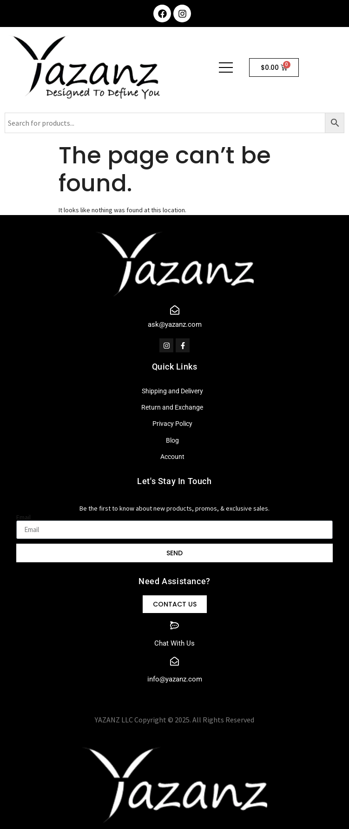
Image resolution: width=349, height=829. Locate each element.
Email (23, 517)
